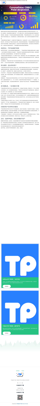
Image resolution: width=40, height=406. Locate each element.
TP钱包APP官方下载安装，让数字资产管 (11, 326)
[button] (38, 17)
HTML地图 (26, 403)
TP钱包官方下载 (20, 388)
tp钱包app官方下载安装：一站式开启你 (11, 279)
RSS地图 (23, 403)
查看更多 (6, 286)
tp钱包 (23, 370)
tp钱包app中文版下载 (20, 390)
